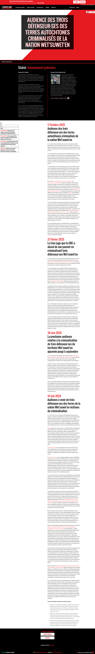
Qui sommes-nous (40, 7)
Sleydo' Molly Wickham (74, 210)
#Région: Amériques (39, 652)
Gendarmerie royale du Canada (57, 281)
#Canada (45, 652)
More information (40, 3)
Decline (82, 2)
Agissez (77, 7)
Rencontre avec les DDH (20, 7)
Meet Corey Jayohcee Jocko (59, 98)
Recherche (53, 7)
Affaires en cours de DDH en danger (84, 652)
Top (1, 126)
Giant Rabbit (51, 645)
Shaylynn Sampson (52, 212)
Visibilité (47, 7)
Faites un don (72, 7)
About (2, 128)
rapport (70, 192)
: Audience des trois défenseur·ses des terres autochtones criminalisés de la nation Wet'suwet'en (8, 132)
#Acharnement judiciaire (57, 652)
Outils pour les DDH (30, 7)
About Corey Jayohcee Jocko (7, 61)
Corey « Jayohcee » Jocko (63, 212)
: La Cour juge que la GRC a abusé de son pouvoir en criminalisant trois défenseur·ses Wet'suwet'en (9, 137)
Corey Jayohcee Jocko (70, 261)
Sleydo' (49, 428)
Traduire (92, 12)
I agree (76, 2)
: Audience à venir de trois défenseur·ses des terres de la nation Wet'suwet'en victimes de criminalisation (8, 150)
